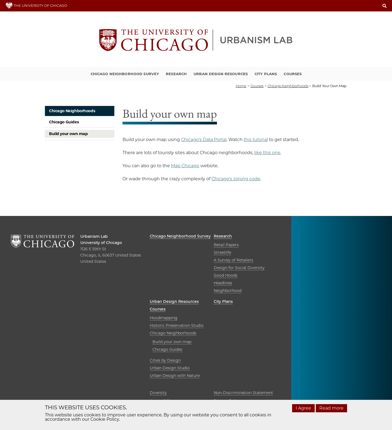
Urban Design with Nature (175, 375)
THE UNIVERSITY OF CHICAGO (36, 5)
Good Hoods (225, 275)
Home (241, 86)
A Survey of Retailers (233, 260)
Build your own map (68, 133)
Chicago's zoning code (236, 178)
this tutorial (256, 139)
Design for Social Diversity (239, 267)
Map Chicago (185, 165)
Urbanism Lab (94, 236)
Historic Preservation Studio (177, 325)
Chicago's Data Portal (203, 139)
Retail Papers (226, 244)
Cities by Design (165, 360)
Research (176, 74)
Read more (331, 408)
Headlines (223, 282)
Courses (293, 74)
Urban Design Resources (221, 74)
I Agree (303, 408)
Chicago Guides (64, 122)
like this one (267, 152)
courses (257, 86)
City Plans (266, 74)
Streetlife (222, 252)
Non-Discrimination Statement (243, 392)
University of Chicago (101, 242)
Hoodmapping (163, 317)
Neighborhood (227, 290)
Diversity (158, 392)
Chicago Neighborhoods (72, 110)
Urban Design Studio (170, 367)
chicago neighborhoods (288, 86)
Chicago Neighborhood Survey (125, 74)
